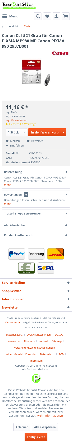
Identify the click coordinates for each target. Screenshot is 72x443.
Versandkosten (13, 322)
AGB (61, 354)
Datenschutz (47, 354)
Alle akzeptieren (45, 427)
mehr (7, 185)
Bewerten (35, 141)
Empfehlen (15, 145)
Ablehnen (22, 427)
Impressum (36, 360)
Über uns (29, 341)
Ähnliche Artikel (14, 225)
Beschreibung (13, 172)
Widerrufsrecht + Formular (21, 354)
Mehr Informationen (50, 415)
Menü (10, 15)
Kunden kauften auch (18, 235)
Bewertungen (13, 194)
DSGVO (59, 334)
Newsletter (13, 341)
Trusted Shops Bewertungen (22, 213)
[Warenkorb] (66, 16)
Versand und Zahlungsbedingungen (34, 347)
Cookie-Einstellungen (39, 334)
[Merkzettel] (47, 16)
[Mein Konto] (56, 16)
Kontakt (43, 341)
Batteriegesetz (14, 334)
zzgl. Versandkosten (16, 120)
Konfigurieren (36, 437)
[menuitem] (10, 16)
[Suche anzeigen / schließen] (37, 16)
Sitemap (57, 341)
